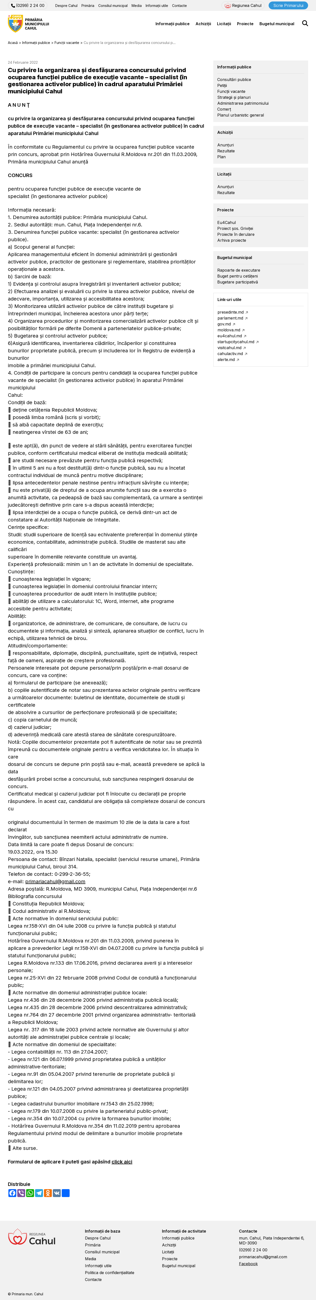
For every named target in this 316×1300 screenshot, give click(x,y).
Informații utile (157, 5)
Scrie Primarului (288, 5)
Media (137, 5)
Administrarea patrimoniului (243, 103)
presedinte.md (230, 312)
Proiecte (245, 23)
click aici (122, 1162)
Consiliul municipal (113, 5)
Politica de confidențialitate (109, 1272)
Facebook (248, 1263)
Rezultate (226, 150)
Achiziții (203, 23)
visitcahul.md (229, 347)
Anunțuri (225, 144)
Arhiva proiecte (231, 240)
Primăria (87, 5)
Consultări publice (234, 79)
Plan (221, 156)
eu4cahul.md (229, 335)
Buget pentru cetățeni (237, 276)
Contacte (179, 5)
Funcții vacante (231, 91)
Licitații (224, 23)
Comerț (224, 109)
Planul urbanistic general (240, 115)
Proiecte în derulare (236, 234)
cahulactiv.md (230, 353)
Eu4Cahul (226, 222)
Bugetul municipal (276, 23)
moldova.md (228, 329)
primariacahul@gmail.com (55, 881)
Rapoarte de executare (238, 270)
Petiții (222, 85)
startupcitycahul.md (235, 341)
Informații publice (173, 23)
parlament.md (230, 318)
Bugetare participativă (237, 282)
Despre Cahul (66, 5)
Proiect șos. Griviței (235, 228)
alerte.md (226, 359)
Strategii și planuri (234, 97)
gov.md (224, 323)
